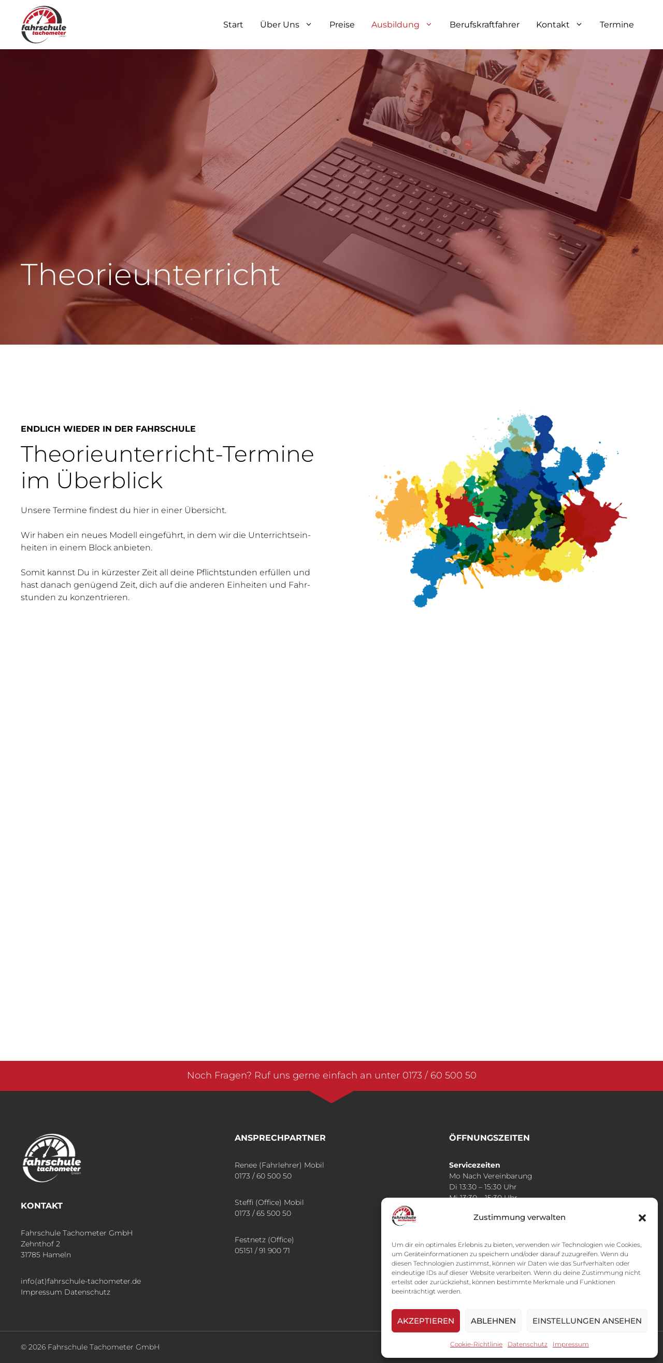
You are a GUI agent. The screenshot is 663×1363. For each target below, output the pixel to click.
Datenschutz (87, 1292)
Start (233, 25)
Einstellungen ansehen (587, 1321)
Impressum (41, 1292)
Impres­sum (571, 1344)
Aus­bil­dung (406, 24)
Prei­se (342, 25)
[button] (642, 1218)
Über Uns (290, 24)
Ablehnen (493, 1321)
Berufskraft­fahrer (485, 25)
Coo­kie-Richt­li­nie (476, 1344)
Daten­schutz (527, 1344)
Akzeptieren (425, 1321)
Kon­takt (564, 24)
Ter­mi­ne (617, 25)
